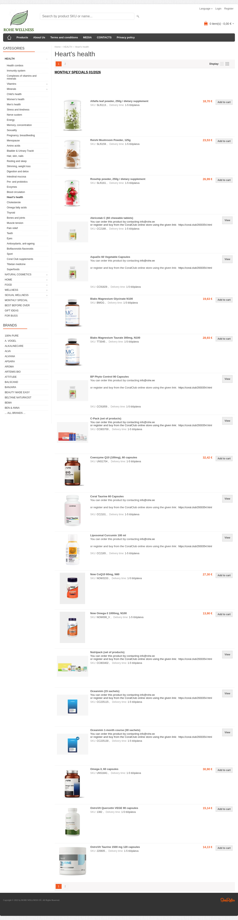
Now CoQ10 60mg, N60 (105, 574)
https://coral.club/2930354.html (195, 267)
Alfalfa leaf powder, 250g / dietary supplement (119, 101)
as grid (227, 64)
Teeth (10, 233)
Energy (11, 120)
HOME (8, 279)
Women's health (15, 99)
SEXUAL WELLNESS (17, 295)
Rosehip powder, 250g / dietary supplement (117, 179)
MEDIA (87, 37)
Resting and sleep (17, 161)
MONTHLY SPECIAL (16, 300)
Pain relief (12, 228)
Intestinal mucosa (16, 176)
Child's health (14, 94)
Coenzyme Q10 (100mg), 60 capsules (113, 457)
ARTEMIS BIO (13, 371)
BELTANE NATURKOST (18, 397)
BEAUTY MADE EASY (17, 392)
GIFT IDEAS (11, 310)
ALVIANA (10, 356)
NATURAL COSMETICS (18, 274)
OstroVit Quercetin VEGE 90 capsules (114, 808)
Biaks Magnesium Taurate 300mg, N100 (115, 337)
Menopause (13, 140)
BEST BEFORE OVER (17, 305)
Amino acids (13, 145)
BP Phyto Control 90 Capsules (109, 376)
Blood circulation (16, 192)
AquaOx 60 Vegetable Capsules (110, 256)
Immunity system (16, 70)
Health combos (15, 65)
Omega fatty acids (17, 207)
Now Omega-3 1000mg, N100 (108, 613)
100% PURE (12, 335)
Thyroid (11, 212)
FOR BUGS (11, 315)
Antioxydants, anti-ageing (21, 243)
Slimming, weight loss (18, 166)
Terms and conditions (64, 37)
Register (228, 8)
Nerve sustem (14, 114)
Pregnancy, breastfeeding (21, 135)
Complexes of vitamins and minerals (21, 77)
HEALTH (10, 58)
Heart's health (15, 197)
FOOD (8, 284)
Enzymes (12, 186)
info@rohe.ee (147, 260)
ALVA (8, 351)
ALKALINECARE (14, 346)
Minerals (11, 89)
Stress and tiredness (18, 109)
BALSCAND (11, 382)
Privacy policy (126, 37)
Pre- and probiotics (17, 181)
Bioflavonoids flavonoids (20, 248)
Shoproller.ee (227, 900)
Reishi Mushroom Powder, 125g (110, 140)
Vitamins (11, 83)
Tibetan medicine (16, 264)
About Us (39, 37)
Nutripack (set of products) (107, 652)
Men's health (14, 104)
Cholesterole (14, 202)
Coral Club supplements (20, 259)
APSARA (10, 361)
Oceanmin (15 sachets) (105, 691)
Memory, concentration (19, 125)
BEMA (8, 402)
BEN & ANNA (12, 407)
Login (218, 8)
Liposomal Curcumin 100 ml (108, 535)
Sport (10, 253)
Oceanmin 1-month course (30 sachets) (115, 730)
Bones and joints (16, 217)
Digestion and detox (18, 171)
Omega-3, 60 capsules (104, 769)
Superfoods (13, 269)
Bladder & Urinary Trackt (20, 150)
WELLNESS (11, 290)
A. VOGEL (10, 340)
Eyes (9, 238)
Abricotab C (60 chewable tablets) (111, 217)
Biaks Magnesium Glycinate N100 (111, 298)
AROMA (9, 366)
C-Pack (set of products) (105, 418)
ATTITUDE (11, 377)
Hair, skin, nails (15, 156)
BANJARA (10, 387)
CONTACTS (104, 37)
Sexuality (12, 130)
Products (22, 37)
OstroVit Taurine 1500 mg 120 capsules (115, 846)
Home (58, 47)
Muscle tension (15, 223)
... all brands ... (15, 413)
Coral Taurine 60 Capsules (107, 496)
